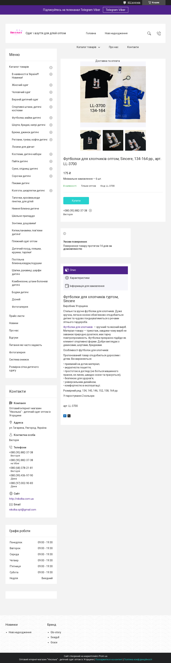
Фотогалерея (20, 306)
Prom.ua (103, 656)
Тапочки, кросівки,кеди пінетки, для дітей (26, 199)
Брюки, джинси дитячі (25, 132)
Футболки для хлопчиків (78, 327)
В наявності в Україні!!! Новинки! (25, 76)
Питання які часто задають (25, 345)
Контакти (133, 47)
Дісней (16, 299)
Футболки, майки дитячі (26, 117)
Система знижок (19, 359)
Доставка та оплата (107, 60)
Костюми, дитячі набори (26, 154)
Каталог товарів (86, 47)
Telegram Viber (115, 10)
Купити (76, 200)
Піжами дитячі (20, 183)
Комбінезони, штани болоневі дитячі (30, 283)
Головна (91, 33)
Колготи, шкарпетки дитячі (28, 190)
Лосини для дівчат (23, 146)
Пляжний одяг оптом (24, 241)
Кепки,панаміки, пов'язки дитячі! (27, 232)
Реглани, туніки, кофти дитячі (29, 139)
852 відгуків (134, 2)
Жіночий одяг (20, 84)
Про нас (113, 47)
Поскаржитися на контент (108, 659)
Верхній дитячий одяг (25, 99)
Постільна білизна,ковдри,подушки (27, 261)
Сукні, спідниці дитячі (25, 168)
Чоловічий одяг (21, 92)
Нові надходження (116, 33)
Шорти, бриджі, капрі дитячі (28, 124)
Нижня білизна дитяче (25, 208)
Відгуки (13, 337)
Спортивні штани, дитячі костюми (26, 108)
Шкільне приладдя (23, 215)
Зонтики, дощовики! (24, 223)
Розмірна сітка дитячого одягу (24, 368)
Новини (13, 323)
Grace (54, 642)
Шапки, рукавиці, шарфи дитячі (26, 272)
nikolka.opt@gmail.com (22, 509)
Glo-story (56, 632)
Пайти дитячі (20, 161)
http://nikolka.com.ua (21, 498)
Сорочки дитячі (21, 176)
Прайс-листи (16, 315)
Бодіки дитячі (20, 292)
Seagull (55, 637)
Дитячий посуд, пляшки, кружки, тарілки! (26, 250)
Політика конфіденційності (138, 659)
